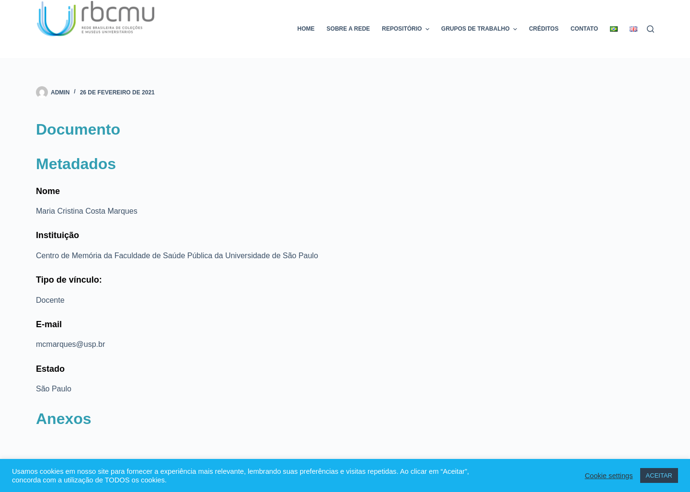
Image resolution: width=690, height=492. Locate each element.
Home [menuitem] (306, 28)
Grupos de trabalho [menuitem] (480, 29)
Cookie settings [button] (608, 476)
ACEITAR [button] (659, 475)
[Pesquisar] (650, 29)
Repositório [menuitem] (407, 29)
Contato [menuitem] (584, 28)
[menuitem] (614, 29)
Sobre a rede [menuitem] (348, 28)
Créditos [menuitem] (544, 28)
